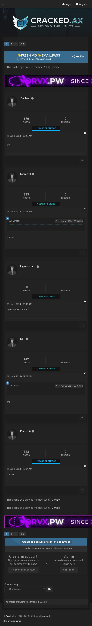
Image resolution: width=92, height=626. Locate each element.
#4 (85, 301)
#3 (85, 208)
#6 (85, 466)
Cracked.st (11, 616)
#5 (85, 373)
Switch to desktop (12, 621)
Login (66, 4)
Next (22, 44)
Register (82, 4)
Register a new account (23, 570)
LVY (22, 59)
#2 (85, 133)
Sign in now (68, 570)
